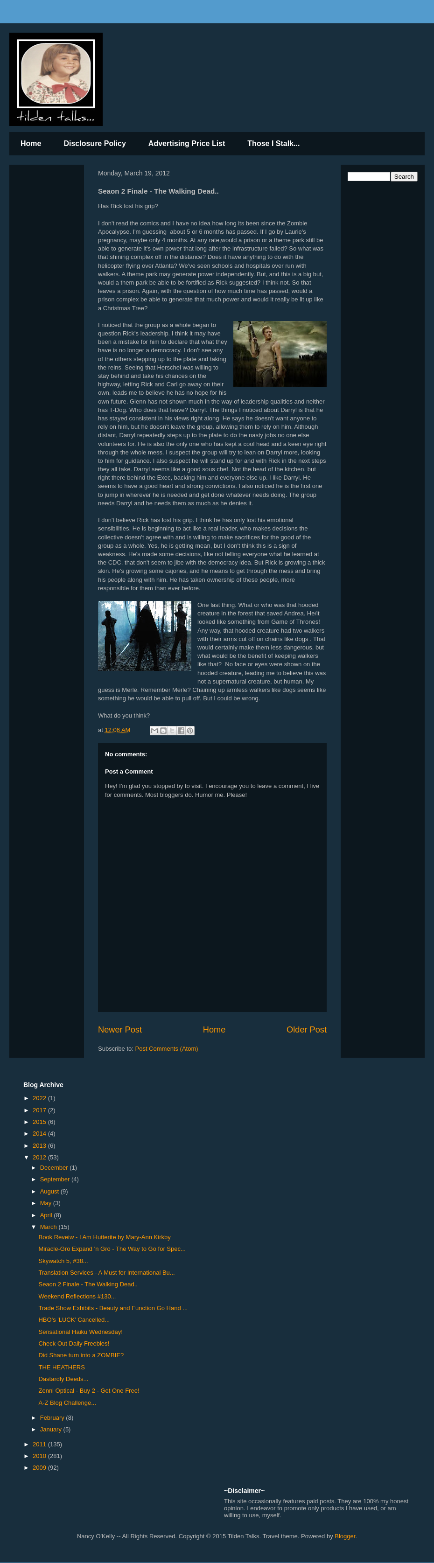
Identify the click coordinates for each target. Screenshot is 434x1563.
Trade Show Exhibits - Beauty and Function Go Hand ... (113, 1308)
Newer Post (120, 1029)
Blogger (345, 1536)
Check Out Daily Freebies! (73, 1343)
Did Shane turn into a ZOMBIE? (81, 1355)
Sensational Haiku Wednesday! (80, 1331)
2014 (40, 1133)
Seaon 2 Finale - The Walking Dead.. (87, 1284)
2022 (40, 1098)
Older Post (307, 1029)
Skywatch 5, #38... (63, 1260)
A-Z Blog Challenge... (67, 1402)
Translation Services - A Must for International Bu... (106, 1272)
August (50, 1191)
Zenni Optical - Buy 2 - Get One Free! (88, 1390)
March (49, 1226)
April (47, 1215)
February (53, 1417)
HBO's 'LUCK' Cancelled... (74, 1319)
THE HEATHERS (61, 1367)
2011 (40, 1444)
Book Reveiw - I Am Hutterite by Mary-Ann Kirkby (104, 1237)
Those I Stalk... (273, 143)
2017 (40, 1110)
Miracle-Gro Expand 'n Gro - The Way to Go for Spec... (111, 1248)
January (51, 1429)
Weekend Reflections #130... (77, 1296)
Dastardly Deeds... (63, 1378)
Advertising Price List (186, 143)
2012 (40, 1157)
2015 (40, 1121)
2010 (40, 1455)
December (55, 1167)
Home (31, 143)
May (46, 1203)
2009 (40, 1467)
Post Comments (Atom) (166, 1048)
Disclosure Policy (94, 143)
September (55, 1179)
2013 (40, 1145)
